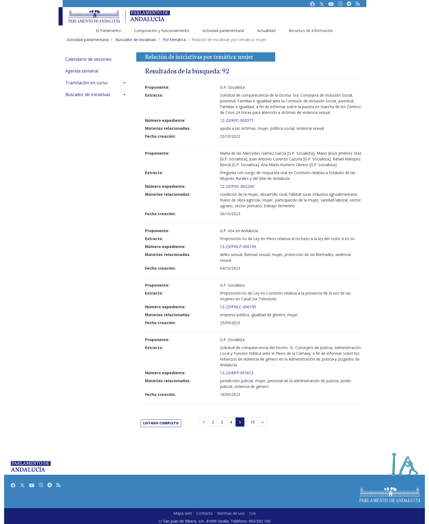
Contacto (204, 513)
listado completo (161, 423)
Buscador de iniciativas (87, 94)
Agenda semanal (81, 71)
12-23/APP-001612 (236, 372)
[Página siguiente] (262, 422)
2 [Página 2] (213, 422)
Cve (252, 513)
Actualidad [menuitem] (266, 30)
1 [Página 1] (204, 422)
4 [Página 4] (231, 422)
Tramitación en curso (86, 83)
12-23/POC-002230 (237, 186)
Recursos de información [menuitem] (311, 30)
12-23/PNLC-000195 (238, 306)
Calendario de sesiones (88, 59)
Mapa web (182, 513)
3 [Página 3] (222, 422)
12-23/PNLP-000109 (238, 246)
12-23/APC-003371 (236, 120)
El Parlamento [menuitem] (108, 30)
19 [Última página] (252, 422)
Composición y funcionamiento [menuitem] (161, 30)
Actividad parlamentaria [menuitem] (223, 30)
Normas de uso (231, 513)
